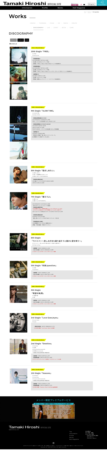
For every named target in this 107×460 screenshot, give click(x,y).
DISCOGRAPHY (38, 27)
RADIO (66, 23)
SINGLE (13, 40)
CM (59, 23)
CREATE (74, 23)
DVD (26, 40)
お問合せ (89, 442)
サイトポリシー (90, 447)
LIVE (48, 27)
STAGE (52, 23)
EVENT (56, 27)
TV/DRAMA (42, 23)
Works (89, 12)
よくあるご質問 (90, 444)
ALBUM (20, 40)
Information (73, 444)
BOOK (64, 27)
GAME (72, 27)
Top (85, 12)
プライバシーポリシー (92, 448)
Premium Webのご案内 (92, 446)
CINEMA (32, 23)
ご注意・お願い (90, 443)
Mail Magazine (74, 450)
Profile (71, 446)
